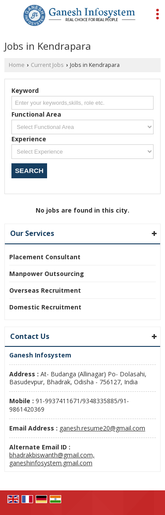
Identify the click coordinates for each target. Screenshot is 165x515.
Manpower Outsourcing (46, 273)
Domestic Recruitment (45, 307)
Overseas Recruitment (45, 290)
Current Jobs (47, 65)
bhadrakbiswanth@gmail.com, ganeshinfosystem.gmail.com (52, 459)
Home (17, 65)
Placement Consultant (45, 257)
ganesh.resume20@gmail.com (102, 428)
